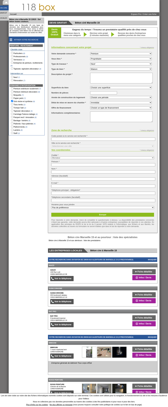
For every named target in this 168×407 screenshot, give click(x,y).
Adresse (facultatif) (59, 176)
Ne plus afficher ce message (61, 405)
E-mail (54, 183)
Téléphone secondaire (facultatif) (65, 197)
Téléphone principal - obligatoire (65, 190)
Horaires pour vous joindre (62, 204)
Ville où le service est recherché (65, 143)
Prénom (55, 161)
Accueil (13, 14)
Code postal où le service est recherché (69, 136)
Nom (54, 169)
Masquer (152, 260)
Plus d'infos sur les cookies (37, 405)
